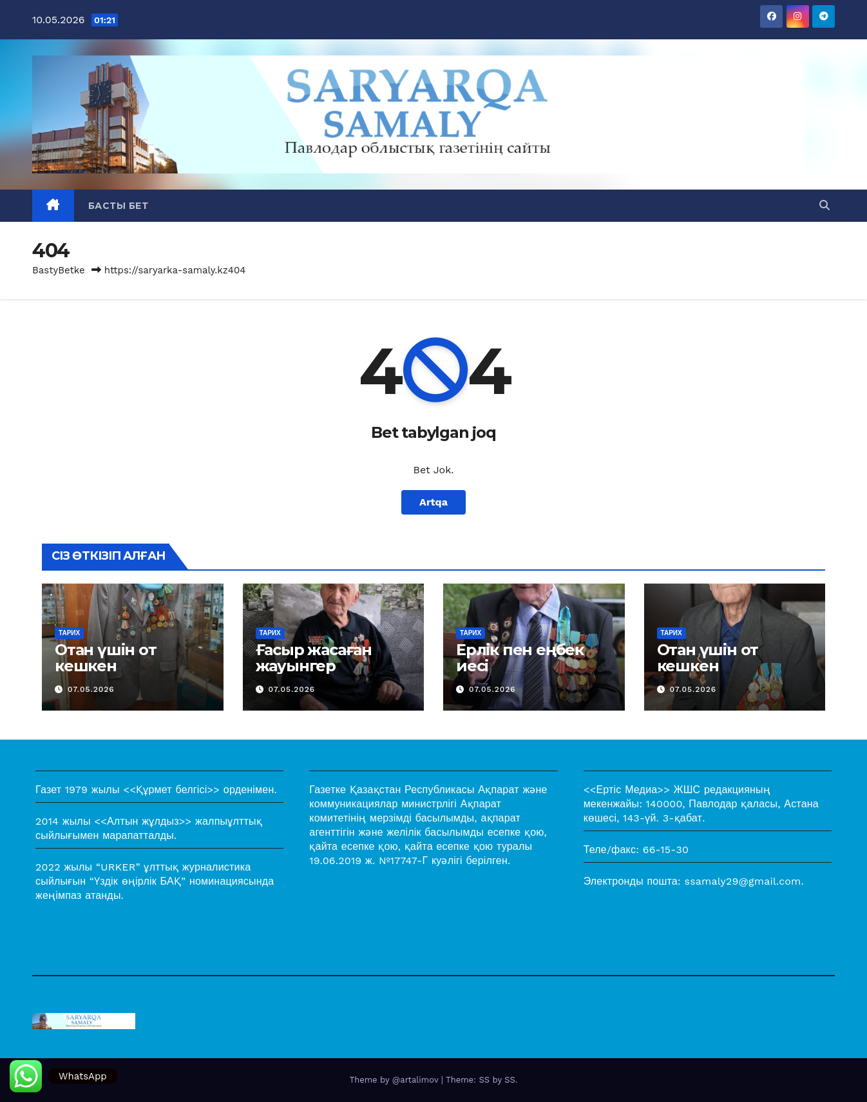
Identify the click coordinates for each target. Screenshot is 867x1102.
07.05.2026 (91, 689)
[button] (824, 205)
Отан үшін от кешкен (106, 657)
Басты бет (118, 206)
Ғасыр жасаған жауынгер (314, 657)
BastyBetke (58, 270)
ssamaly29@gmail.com (743, 881)
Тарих (69, 632)
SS (509, 1080)
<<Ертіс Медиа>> (627, 789)
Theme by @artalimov (395, 1080)
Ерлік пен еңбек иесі (520, 657)
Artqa (433, 502)
